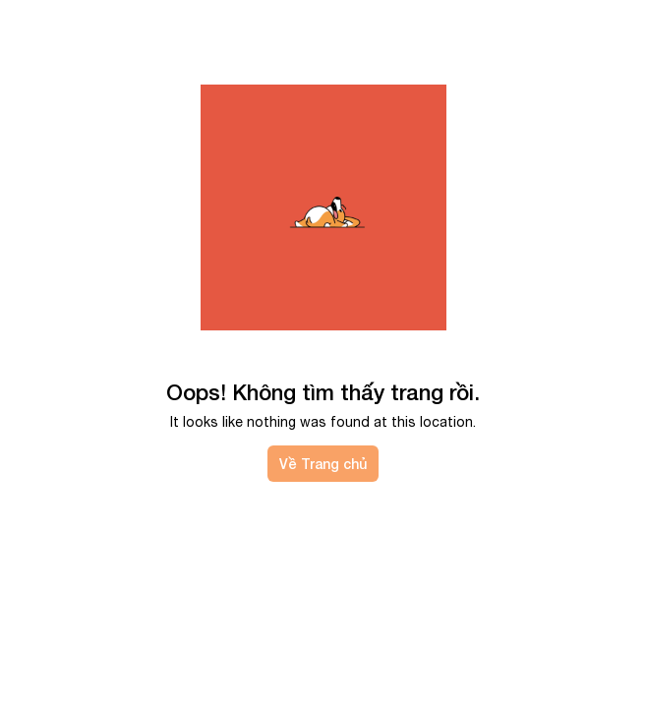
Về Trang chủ (323, 463)
